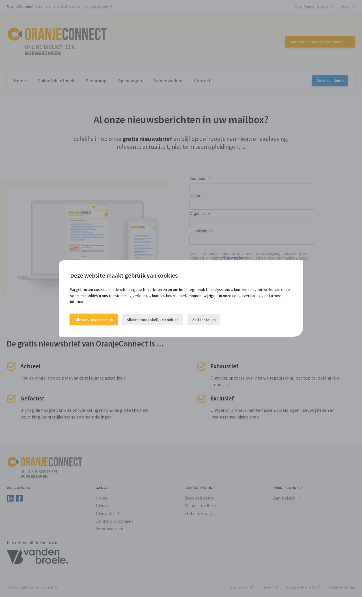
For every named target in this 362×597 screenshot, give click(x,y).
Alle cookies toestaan (94, 319)
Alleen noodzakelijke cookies (152, 319)
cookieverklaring (246, 295)
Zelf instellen (204, 319)
